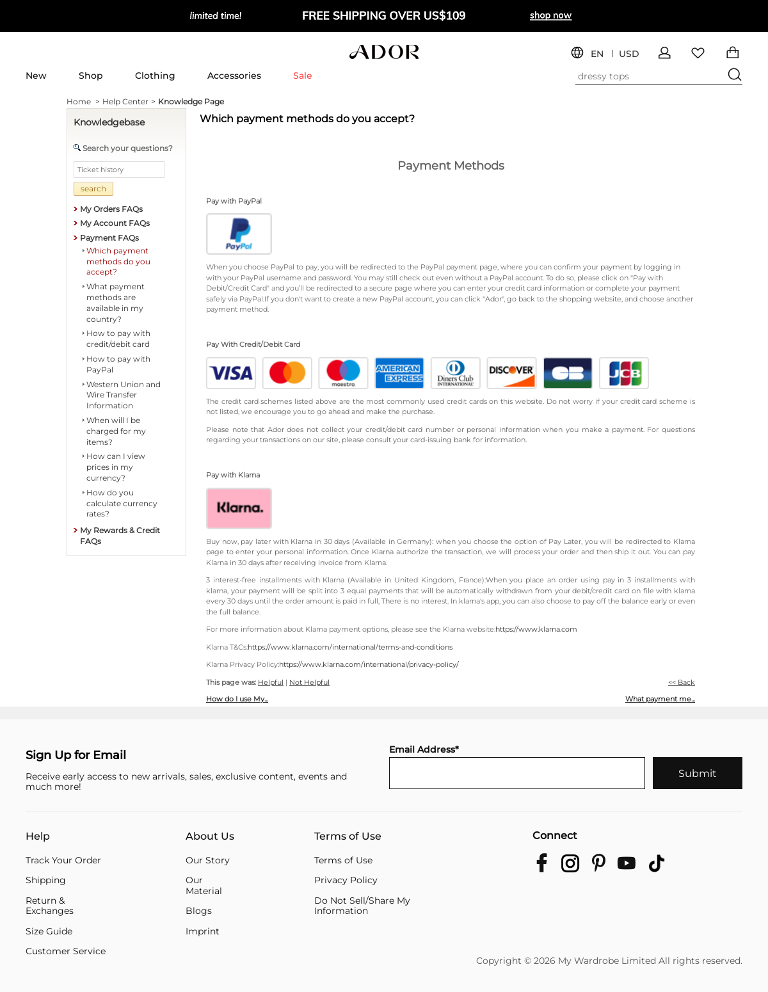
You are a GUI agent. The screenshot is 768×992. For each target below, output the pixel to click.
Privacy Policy (346, 880)
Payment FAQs (109, 238)
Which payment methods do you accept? (118, 261)
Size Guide (49, 931)
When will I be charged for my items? (116, 431)
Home (83, 101)
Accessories (234, 75)
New (36, 75)
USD (629, 54)
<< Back (681, 682)
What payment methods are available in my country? (115, 302)
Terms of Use (347, 836)
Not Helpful (309, 682)
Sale (302, 75)
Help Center (129, 101)
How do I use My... (237, 698)
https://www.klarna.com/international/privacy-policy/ (369, 664)
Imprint (203, 931)
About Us (210, 836)
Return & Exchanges (50, 905)
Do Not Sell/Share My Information (362, 905)
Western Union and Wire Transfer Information (123, 395)
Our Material (204, 885)
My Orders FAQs (111, 209)
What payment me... (660, 698)
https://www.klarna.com (536, 629)
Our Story (208, 860)
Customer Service (66, 951)
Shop (91, 75)
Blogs (199, 911)
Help (38, 836)
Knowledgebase (109, 122)
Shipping (46, 880)
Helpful (271, 682)
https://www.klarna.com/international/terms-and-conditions (350, 647)
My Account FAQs (115, 223)
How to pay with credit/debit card (118, 338)
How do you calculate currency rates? (121, 503)
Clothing (155, 75)
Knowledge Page (191, 101)
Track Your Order (63, 860)
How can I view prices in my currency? (115, 467)
